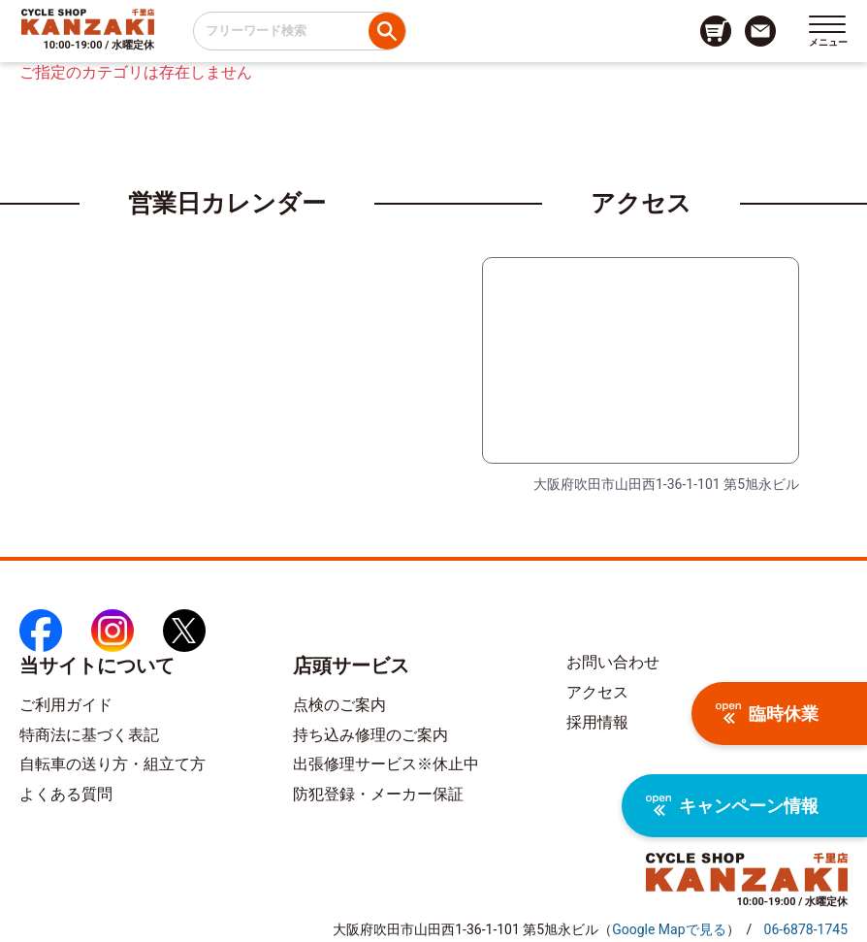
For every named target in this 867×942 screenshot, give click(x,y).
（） (668, 929)
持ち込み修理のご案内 (370, 735)
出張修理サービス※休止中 (386, 764)
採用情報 (597, 722)
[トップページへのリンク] (87, 21)
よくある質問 (65, 794)
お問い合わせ (612, 662)
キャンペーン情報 (732, 806)
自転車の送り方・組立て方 (112, 764)
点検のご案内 (339, 705)
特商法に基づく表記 (89, 735)
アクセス (597, 692)
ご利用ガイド (65, 705)
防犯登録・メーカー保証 (378, 794)
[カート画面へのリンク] (715, 31)
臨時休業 (767, 713)
